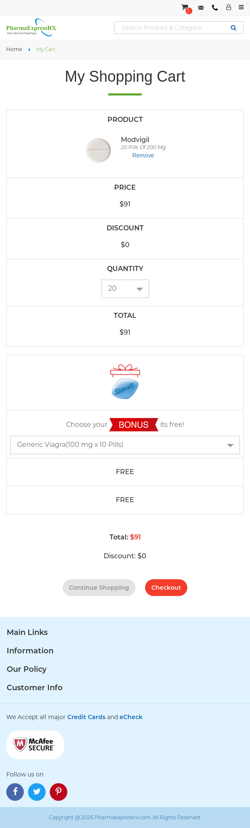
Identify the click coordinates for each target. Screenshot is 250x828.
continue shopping (99, 587)
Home (14, 49)
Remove (143, 155)
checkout (166, 587)
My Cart (46, 49)
